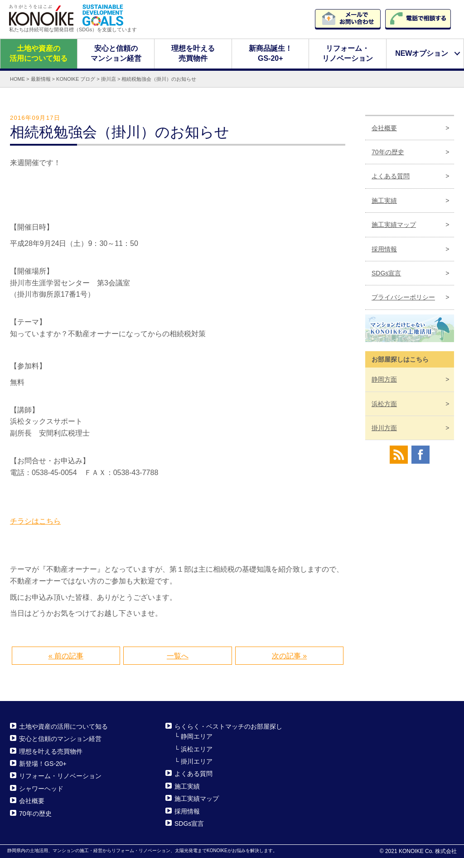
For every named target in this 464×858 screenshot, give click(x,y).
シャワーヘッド (41, 788)
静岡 (384, 379)
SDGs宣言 (386, 273)
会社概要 (384, 127)
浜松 (384, 403)
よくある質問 (391, 176)
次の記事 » (289, 656)
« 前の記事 (65, 656)
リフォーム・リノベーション (347, 53)
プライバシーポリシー (403, 297)
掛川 (384, 427)
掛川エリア (197, 761)
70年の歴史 (388, 152)
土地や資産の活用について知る (39, 53)
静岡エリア (197, 736)
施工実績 (384, 200)
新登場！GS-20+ (43, 763)
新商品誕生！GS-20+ (270, 53)
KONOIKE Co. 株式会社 (428, 851)
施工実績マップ (394, 224)
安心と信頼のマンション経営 (115, 53)
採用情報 (384, 248)
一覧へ (177, 656)
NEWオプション (421, 53)
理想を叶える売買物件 (193, 53)
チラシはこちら (35, 521)
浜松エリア (197, 748)
